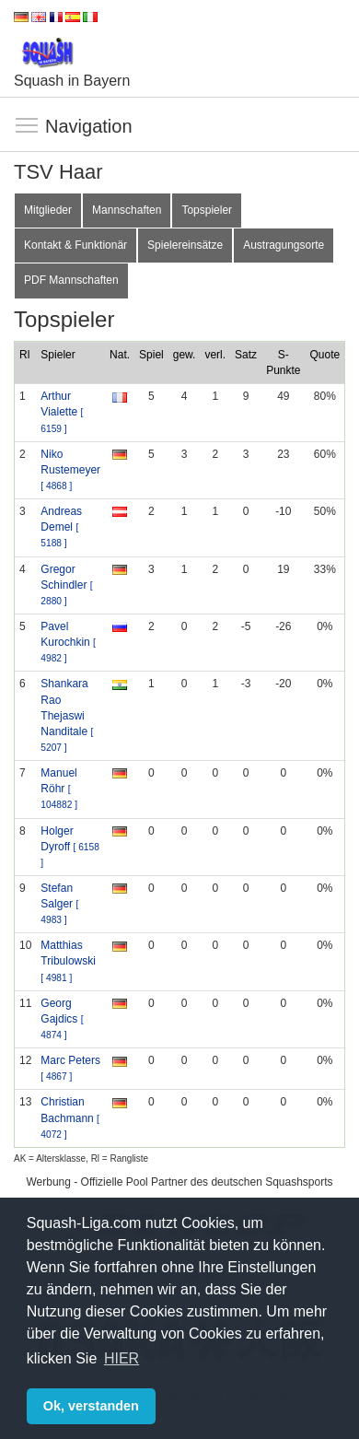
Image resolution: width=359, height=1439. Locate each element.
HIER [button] (121, 1358)
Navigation (28, 126)
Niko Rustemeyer (70, 469)
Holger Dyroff (69, 846)
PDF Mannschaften (71, 280)
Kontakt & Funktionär (75, 245)
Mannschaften (126, 210)
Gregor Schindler (66, 584)
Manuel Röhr (59, 788)
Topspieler (206, 210)
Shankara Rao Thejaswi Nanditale (67, 715)
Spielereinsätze (185, 245)
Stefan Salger (59, 903)
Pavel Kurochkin (68, 641)
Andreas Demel (61, 526)
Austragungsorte (283, 245)
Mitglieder (48, 210)
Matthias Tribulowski (68, 960)
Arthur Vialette (62, 411)
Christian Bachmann (70, 1117)
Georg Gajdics (62, 1018)
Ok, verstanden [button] (91, 1405)
